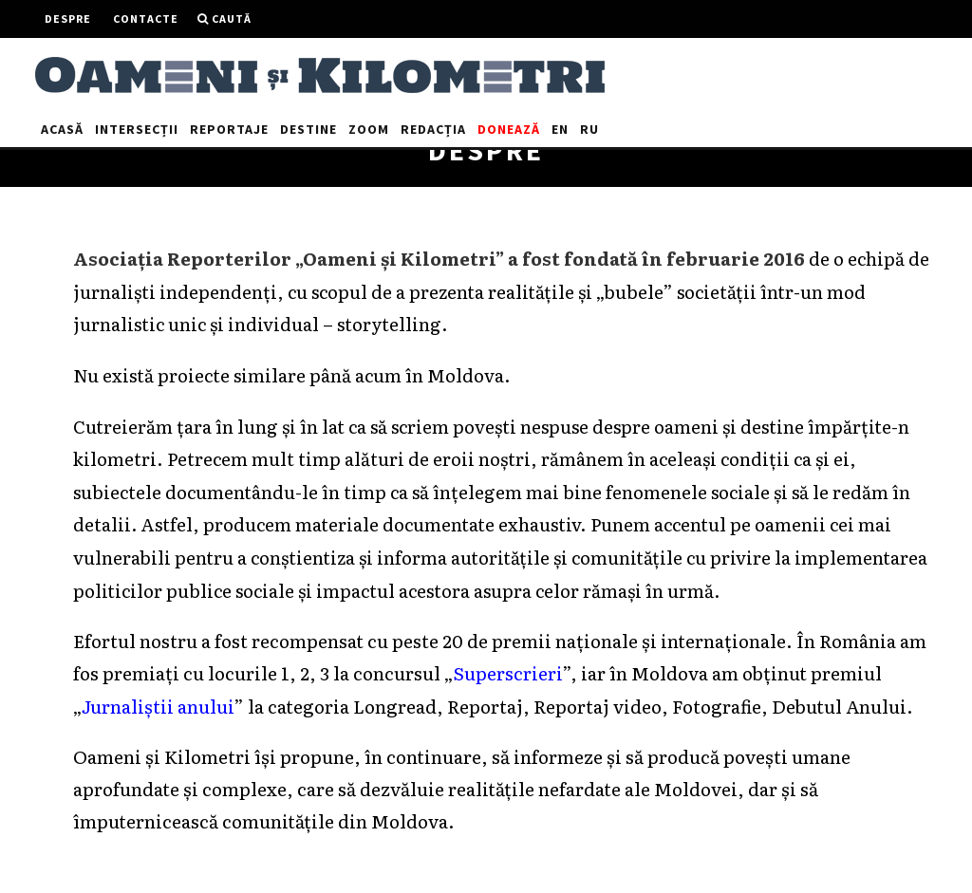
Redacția (433, 129)
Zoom (368, 129)
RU (589, 129)
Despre (68, 18)
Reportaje (229, 129)
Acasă (62, 129)
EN (560, 129)
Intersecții (136, 129)
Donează (508, 129)
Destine (308, 129)
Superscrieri (507, 673)
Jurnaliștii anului (158, 706)
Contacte (145, 18)
